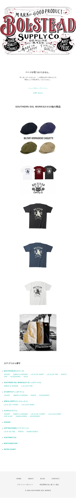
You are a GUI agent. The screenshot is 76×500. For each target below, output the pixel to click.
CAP (5, 376)
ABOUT (31, 479)
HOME (18, 479)
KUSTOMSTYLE (10, 437)
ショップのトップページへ (38, 88)
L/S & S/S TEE (52, 374)
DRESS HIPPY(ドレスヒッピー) (16, 401)
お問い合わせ (38, 93)
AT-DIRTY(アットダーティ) (14, 392)
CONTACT (56, 479)
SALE (26, 376)
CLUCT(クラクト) (10, 411)
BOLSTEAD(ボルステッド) (14, 371)
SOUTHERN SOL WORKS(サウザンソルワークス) (22, 382)
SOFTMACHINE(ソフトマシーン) (16, 428)
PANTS (64, 374)
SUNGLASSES (21, 416)
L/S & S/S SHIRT (37, 374)
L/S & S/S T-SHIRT (11, 405)
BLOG (42, 479)
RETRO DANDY (10, 449)
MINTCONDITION (10, 443)
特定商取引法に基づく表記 (49, 484)
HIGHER (7, 422)
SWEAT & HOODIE (20, 374)
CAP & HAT (8, 416)
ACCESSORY (15, 376)
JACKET (7, 374)
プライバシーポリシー (25, 484)
